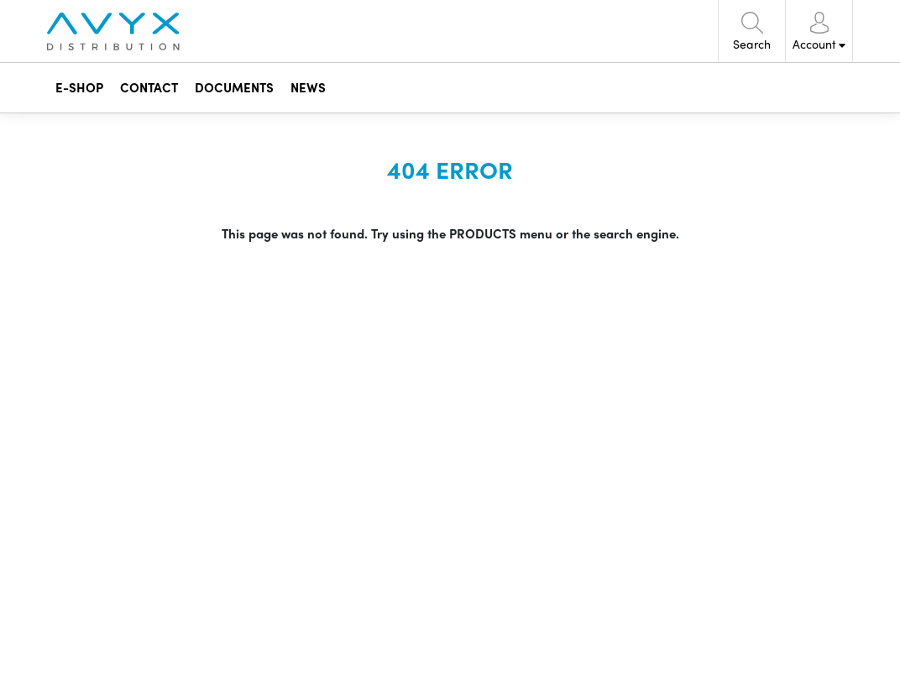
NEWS (308, 87)
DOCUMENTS (234, 87)
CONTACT (149, 87)
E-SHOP (79, 87)
